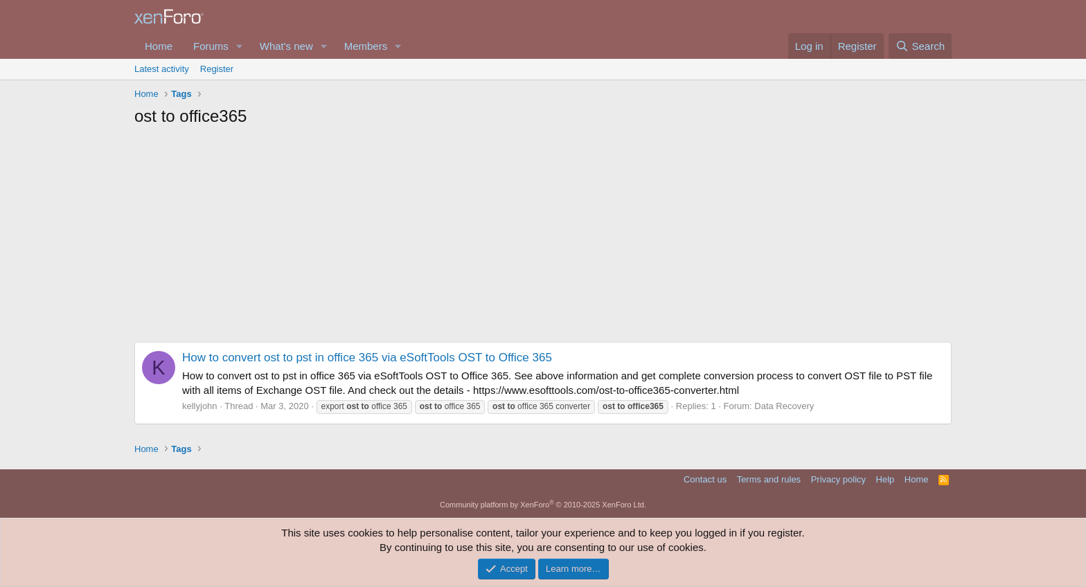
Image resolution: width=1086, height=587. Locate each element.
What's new (286, 46)
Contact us (705, 479)
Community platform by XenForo (543, 504)
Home (158, 46)
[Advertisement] (543, 238)
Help (885, 479)
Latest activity (161, 69)
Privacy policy (838, 479)
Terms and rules (769, 479)
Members (366, 46)
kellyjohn (199, 406)
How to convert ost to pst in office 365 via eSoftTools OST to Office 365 (367, 357)
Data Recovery (784, 406)
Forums (211, 46)
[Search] (920, 46)
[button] (239, 46)
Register (216, 69)
